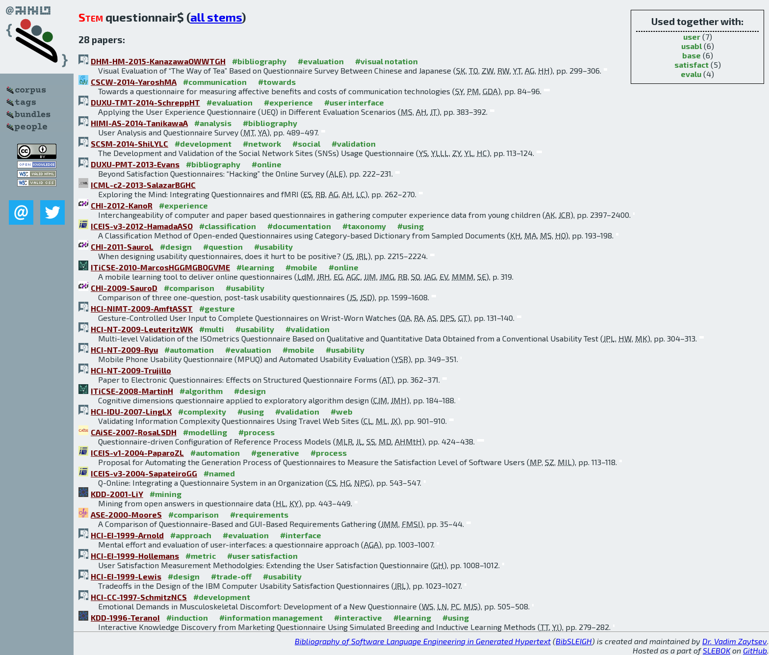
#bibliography (259, 61)
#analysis (212, 123)
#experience (288, 102)
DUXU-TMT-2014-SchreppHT (145, 102)
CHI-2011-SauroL (122, 246)
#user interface (354, 102)
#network (262, 143)
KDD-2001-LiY (117, 493)
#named (219, 473)
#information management (271, 617)
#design (176, 246)
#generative (275, 452)
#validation (354, 143)
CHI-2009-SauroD (124, 287)
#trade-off (231, 576)
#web (342, 411)
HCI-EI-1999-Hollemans (135, 555)
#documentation (299, 226)
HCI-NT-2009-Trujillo (131, 370)
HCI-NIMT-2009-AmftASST (142, 308)
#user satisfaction (262, 555)
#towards (277, 81)
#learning (255, 267)
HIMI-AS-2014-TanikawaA (139, 123)
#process (256, 432)
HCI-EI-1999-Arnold (127, 535)
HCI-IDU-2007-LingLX (131, 411)
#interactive (358, 617)
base (691, 55)
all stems (216, 17)
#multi (211, 329)
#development (203, 143)
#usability (273, 246)
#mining (165, 493)
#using (410, 226)
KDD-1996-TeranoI (125, 617)
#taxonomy (364, 226)
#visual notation (386, 61)
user (691, 36)
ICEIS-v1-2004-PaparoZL (137, 452)
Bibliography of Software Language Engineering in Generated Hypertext (423, 641)
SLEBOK (716, 650)
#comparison (189, 287)
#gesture (217, 308)
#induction (187, 617)
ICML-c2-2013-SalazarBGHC (143, 184)
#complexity (202, 411)
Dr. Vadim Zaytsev (734, 641)
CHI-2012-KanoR (122, 205)
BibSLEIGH (574, 641)
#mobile (301, 267)
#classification (227, 226)
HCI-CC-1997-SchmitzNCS (139, 597)
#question (223, 246)
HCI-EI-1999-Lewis (126, 576)
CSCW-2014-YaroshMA (134, 81)
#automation (189, 349)
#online (267, 164)
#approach (190, 535)
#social (306, 143)
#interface (300, 535)
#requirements (259, 514)
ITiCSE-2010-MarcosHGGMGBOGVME (160, 267)
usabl (691, 46)
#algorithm (201, 390)
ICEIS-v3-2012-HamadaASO (142, 226)
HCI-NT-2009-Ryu (124, 349)
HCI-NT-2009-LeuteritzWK (142, 329)
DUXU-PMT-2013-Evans (135, 164)
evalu (691, 74)
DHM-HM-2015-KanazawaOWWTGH (158, 61)
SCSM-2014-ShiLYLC (129, 143)
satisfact (691, 64)
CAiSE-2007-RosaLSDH (134, 432)
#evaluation (321, 61)
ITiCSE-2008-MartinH (132, 390)
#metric (200, 555)
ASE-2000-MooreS (126, 514)
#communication (215, 81)
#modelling (205, 432)
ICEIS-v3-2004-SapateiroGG (144, 473)
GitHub (755, 650)
